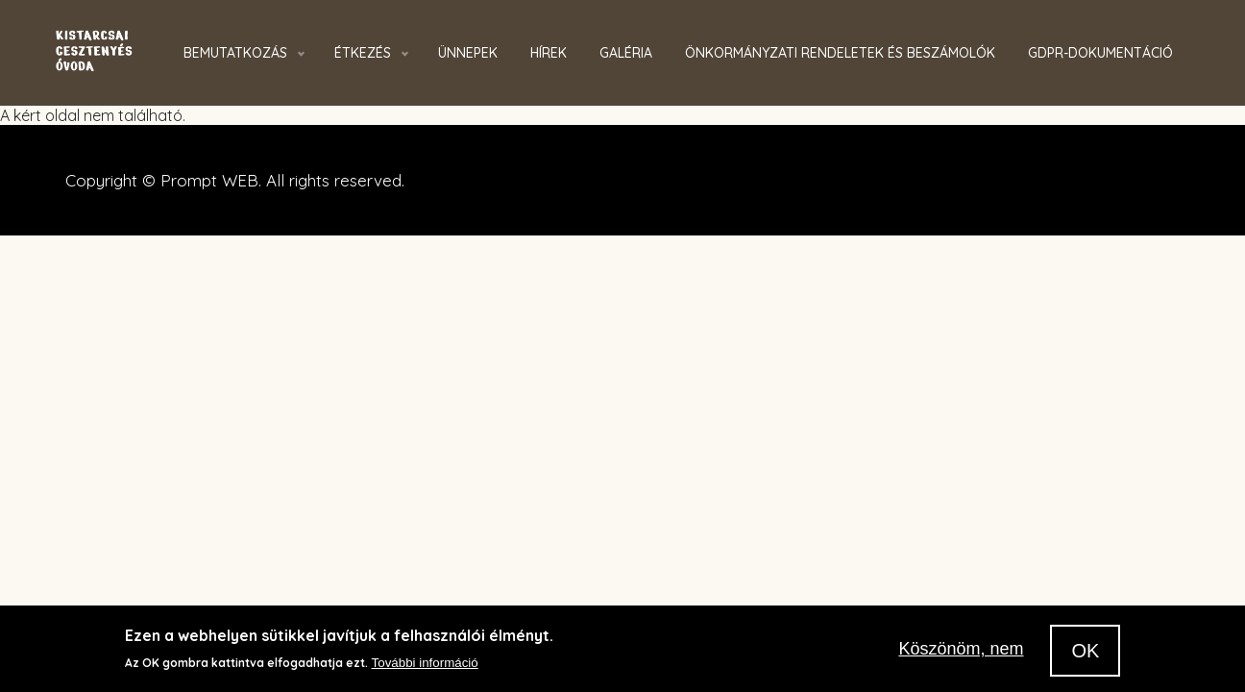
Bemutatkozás (235, 53)
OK (1085, 652)
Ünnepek (468, 53)
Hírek (548, 53)
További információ (425, 664)
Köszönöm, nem (960, 650)
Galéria (625, 53)
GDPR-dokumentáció (1100, 53)
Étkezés (362, 53)
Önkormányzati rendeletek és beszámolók (840, 53)
